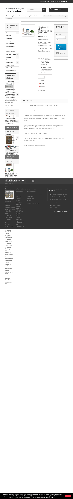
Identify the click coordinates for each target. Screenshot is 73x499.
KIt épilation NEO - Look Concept (11, 74)
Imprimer (42, 90)
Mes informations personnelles (35, 405)
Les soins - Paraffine (9, 133)
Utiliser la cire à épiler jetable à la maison (20, 430)
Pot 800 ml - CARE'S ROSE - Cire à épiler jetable (11, 262)
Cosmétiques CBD (10, 155)
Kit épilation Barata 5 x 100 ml (11, 69)
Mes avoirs (30, 400)
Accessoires (9, 137)
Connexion (64, 1)
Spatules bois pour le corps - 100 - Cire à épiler (11, 234)
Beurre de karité (10, 51)
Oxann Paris (11, 327)
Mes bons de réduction (33, 407)
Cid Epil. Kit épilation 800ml (10, 117)
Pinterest (42, 86)
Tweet (41, 77)
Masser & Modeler (9, 34)
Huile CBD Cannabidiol (9, 149)
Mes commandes (31, 396)
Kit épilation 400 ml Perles (10, 85)
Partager (41, 80)
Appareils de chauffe (9, 128)
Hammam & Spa (10, 46)
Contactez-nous (44, 1)
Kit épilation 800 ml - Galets (10, 112)
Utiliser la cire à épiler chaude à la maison (20, 425)
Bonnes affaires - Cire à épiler (11, 141)
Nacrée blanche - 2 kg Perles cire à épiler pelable (11, 290)
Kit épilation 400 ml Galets (10, 91)
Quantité (58, 34)
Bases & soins (10, 43)
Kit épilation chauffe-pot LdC (10, 96)
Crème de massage (9, 39)
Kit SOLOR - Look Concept (10, 58)
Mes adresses (30, 402)
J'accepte (68, 496)
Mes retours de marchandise (34, 398)
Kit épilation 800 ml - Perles (10, 107)
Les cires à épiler (11, 54)
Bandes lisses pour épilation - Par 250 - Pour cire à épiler (10, 181)
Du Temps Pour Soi (13, 321)
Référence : (41, 36)
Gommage (9, 49)
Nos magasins (11, 339)
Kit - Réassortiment (10, 123)
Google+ (42, 83)
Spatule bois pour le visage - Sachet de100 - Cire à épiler (11, 208)
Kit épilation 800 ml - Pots (10, 101)
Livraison (18, 400)
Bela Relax (10, 319)
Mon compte (32, 393)
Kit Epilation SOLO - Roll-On (10, 64)
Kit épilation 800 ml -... (11, 368)
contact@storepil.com (62, 415)
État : (39, 39)
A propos (18, 402)
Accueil (8, 145)
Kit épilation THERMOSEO (10, 80)
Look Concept (11, 324)
